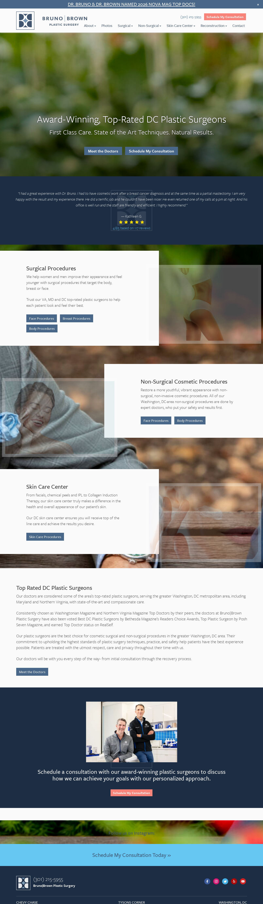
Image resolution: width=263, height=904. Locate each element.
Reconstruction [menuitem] (214, 25)
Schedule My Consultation (225, 17)
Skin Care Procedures (45, 536)
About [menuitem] (90, 25)
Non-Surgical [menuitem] (149, 25)
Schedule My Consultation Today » (131, 855)
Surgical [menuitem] (125, 25)
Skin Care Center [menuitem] (181, 25)
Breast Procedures (76, 318)
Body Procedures (42, 328)
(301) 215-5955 (48, 879)
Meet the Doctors (103, 151)
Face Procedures (41, 318)
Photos (106, 25)
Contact (238, 25)
